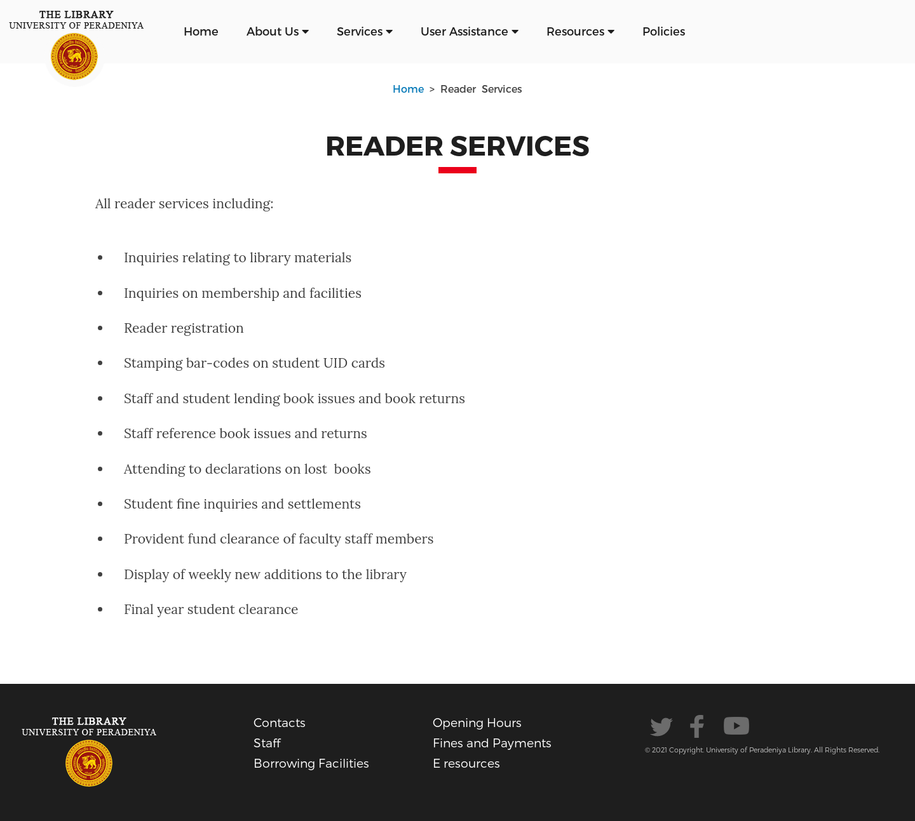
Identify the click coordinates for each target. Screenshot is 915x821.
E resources (466, 763)
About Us (278, 30)
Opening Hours (477, 722)
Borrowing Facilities (311, 763)
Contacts (280, 722)
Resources (580, 30)
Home (201, 30)
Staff (267, 742)
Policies (663, 30)
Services (365, 30)
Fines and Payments (492, 742)
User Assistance (469, 30)
